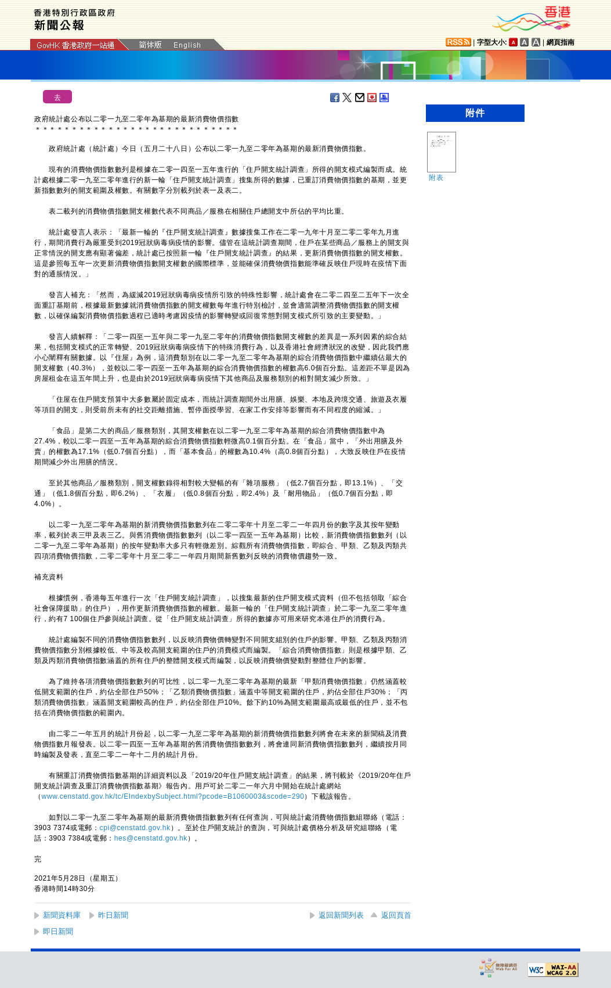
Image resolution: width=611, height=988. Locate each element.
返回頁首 (396, 915)
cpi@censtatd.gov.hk (135, 828)
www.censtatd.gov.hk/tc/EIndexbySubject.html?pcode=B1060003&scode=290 (173, 796)
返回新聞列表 (341, 915)
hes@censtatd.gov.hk (150, 838)
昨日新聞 (113, 915)
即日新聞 (58, 931)
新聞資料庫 (62, 915)
